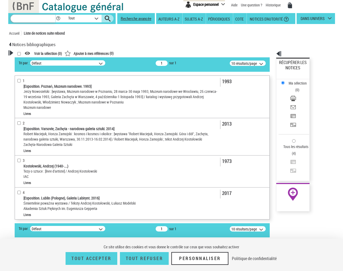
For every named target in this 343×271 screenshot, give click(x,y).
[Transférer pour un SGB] (300, 99)
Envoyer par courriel (294, 86)
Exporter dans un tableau (298, 92)
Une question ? (251, 4)
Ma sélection (289, 70)
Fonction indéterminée (32, 131)
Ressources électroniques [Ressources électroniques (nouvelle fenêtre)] (290, 169)
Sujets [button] (19, 213)
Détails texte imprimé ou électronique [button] (34, 158)
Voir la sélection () (116, 53)
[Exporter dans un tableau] (300, 93)
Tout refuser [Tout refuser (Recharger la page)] (144, 258)
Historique (273, 4)
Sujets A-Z (194, 18)
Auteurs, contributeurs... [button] (34, 187)
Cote (239, 18)
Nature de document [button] (31, 140)
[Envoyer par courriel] (300, 86)
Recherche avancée (136, 18)
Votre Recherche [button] (30, 62)
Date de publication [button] (30, 205)
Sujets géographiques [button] (32, 222)
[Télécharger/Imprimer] (300, 80)
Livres (21, 169)
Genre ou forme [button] (27, 231)
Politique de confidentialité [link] (254, 258)
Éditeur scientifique (30, 123)
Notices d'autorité (266, 18)
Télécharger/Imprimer (295, 80)
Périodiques (219, 18)
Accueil (14, 33)
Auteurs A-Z (168, 18)
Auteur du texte (27, 115)
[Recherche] (33, 18)
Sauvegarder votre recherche (42, 82)
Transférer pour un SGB (296, 99)
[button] (58, 18)
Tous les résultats (292, 114)
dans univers (313, 19)
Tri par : (92, 62)
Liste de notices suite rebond (44, 33)
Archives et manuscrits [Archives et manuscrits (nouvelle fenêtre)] (288, 163)
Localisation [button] (24, 178)
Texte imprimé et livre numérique (39, 148)
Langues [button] (21, 195)
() (157, 53)
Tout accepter (91, 258)
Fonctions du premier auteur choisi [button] (37, 104)
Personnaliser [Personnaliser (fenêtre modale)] (200, 258)
